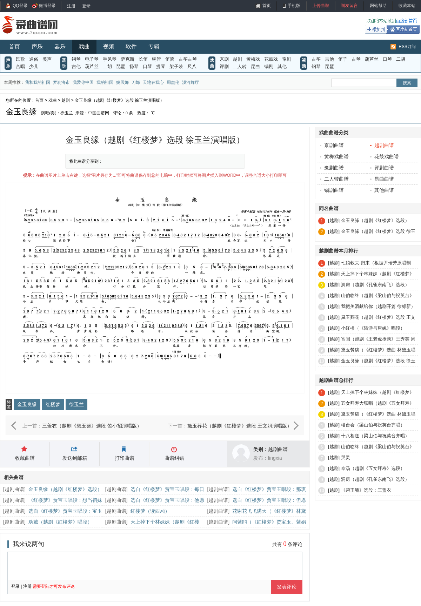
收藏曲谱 (25, 458)
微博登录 (47, 5)
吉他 (76, 66)
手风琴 (109, 59)
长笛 (143, 59)
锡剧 (268, 66)
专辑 (154, 46)
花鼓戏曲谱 (384, 156)
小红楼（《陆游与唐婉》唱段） (373, 328)
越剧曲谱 (278, 449)
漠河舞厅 (190, 82)
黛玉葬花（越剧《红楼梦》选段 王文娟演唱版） (239, 426)
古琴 (356, 59)
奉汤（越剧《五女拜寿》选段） (373, 468)
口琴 (147, 66)
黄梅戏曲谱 (334, 156)
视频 (108, 46)
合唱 (20, 66)
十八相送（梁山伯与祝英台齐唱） (375, 435)
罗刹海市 (61, 82)
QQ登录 (20, 5)
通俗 (33, 59)
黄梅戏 (253, 59)
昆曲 (255, 66)
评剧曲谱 (382, 167)
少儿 (33, 66)
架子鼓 (176, 66)
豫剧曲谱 (332, 167)
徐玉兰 (76, 404)
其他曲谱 (382, 190)
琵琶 (120, 66)
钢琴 (76, 59)
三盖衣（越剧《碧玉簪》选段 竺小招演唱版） (92, 426)
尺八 (191, 66)
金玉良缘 (27, 404)
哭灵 (345, 457)
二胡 (107, 66)
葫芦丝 (92, 66)
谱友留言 (349, 5)
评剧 (224, 66)
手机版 (294, 5)
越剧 (237, 59)
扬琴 (134, 66)
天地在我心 (153, 82)
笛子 (342, 59)
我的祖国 (104, 82)
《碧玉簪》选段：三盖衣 (366, 490)
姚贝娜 (122, 82)
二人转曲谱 (334, 179)
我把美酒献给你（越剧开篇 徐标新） (378, 306)
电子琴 (92, 59)
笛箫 (169, 59)
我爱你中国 (83, 82)
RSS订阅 (407, 46)
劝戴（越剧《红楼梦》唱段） (60, 522)
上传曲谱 (320, 5)
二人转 (240, 66)
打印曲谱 (124, 458)
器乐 (60, 46)
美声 (47, 59)
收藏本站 (407, 5)
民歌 (20, 59)
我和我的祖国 (37, 82)
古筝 (316, 59)
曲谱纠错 (174, 458)
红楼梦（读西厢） (150, 511)
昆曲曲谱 (382, 179)
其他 (282, 66)
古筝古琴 (188, 59)
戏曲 (84, 46)
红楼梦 (53, 404)
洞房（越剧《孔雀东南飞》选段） (375, 284)
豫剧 (286, 59)
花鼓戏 (271, 59)
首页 (266, 5)
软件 (131, 46)
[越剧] (334, 220)
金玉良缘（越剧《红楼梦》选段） (65, 489)
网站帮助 (378, 5)
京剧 (224, 59)
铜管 (156, 59)
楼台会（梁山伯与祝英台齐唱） (373, 424)
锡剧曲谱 (332, 190)
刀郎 (136, 82)
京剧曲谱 (332, 145)
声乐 (37, 46)
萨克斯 (127, 59)
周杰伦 (173, 82)
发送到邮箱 (74, 458)
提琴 (160, 66)
